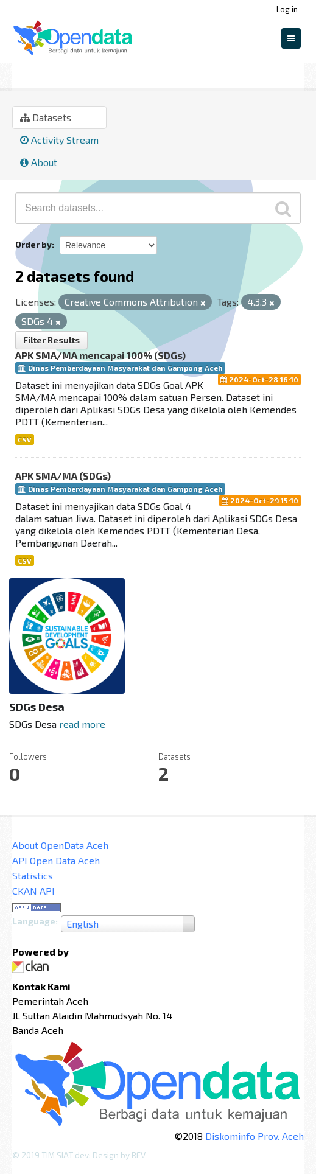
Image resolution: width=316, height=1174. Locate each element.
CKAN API (33, 890)
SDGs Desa (93, 73)
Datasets (45, 117)
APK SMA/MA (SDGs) (63, 475)
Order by (33, 244)
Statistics (32, 875)
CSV (25, 439)
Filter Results (51, 340)
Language (33, 921)
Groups (32, 73)
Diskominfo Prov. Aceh (254, 1136)
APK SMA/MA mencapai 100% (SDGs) (100, 355)
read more (82, 724)
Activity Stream (59, 139)
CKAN (33, 966)
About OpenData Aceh (60, 845)
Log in (287, 9)
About (38, 162)
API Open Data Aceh (56, 860)
